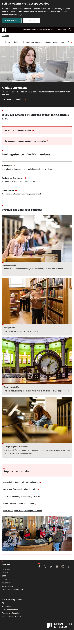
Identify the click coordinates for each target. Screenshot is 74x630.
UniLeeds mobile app (9, 583)
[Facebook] (39, 567)
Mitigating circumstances (15, 446)
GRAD (4, 576)
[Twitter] (45, 567)
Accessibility (6, 606)
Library (4, 580)
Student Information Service (12, 590)
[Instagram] (62, 567)
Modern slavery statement (11, 616)
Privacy (4, 603)
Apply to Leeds (29, 29)
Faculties (62, 29)
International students (32, 42)
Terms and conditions (10, 610)
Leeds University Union (47, 29)
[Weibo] (68, 567)
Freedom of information (10, 613)
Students (5, 35)
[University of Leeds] (59, 625)
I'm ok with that (11, 20)
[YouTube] (57, 567)
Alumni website (7, 586)
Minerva (5, 573)
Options (31, 20)
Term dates (6, 569)
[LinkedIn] (51, 567)
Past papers (9, 327)
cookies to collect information (21, 9)
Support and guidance (55, 42)
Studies (17, 42)
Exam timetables (11, 387)
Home (7, 42)
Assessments (9, 265)
